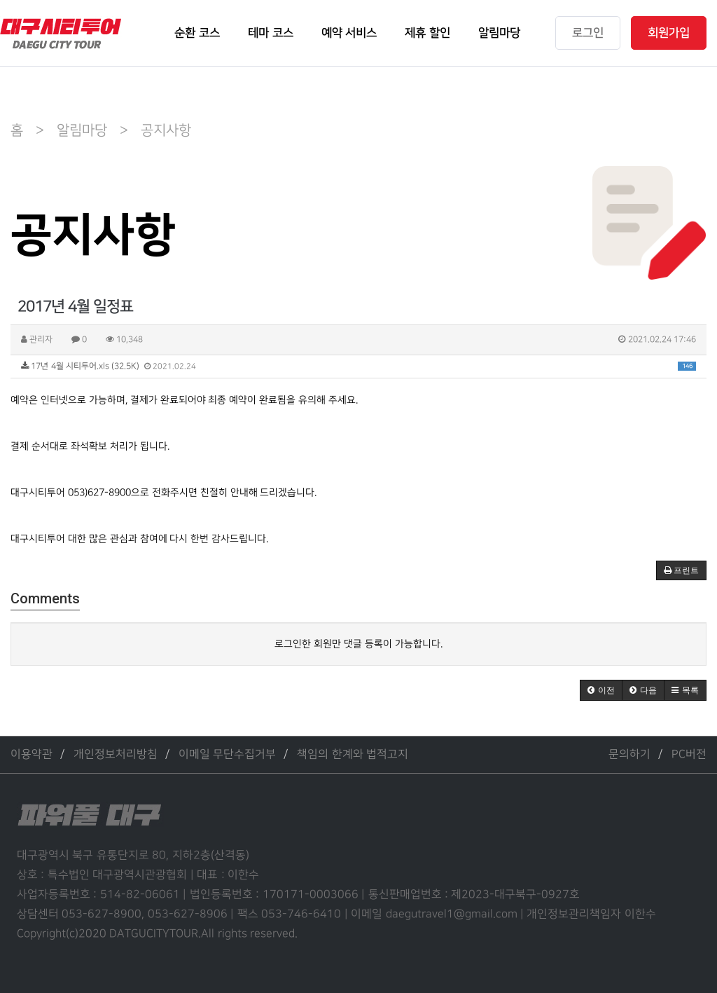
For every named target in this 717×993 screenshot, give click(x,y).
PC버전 (688, 754)
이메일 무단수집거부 (227, 754)
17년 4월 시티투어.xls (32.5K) (358, 366)
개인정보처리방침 (116, 754)
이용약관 (32, 754)
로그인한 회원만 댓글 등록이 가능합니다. (358, 643)
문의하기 (629, 754)
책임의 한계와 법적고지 (352, 754)
